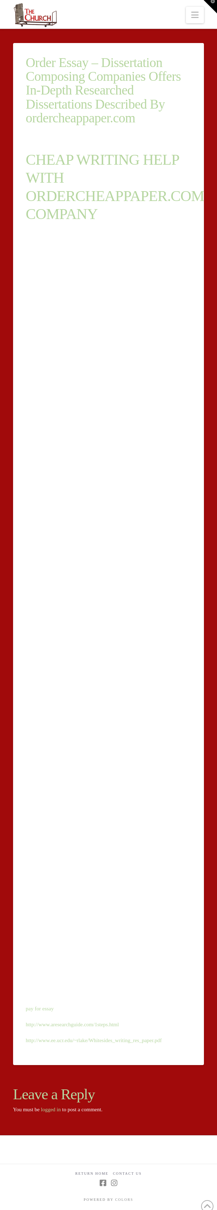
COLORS (124, 1200)
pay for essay (40, 1008)
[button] (195, 15)
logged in (51, 1109)
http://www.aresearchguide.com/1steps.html (72, 1024)
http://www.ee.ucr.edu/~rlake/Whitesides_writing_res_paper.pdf (94, 1040)
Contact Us (127, 1173)
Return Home (91, 1173)
